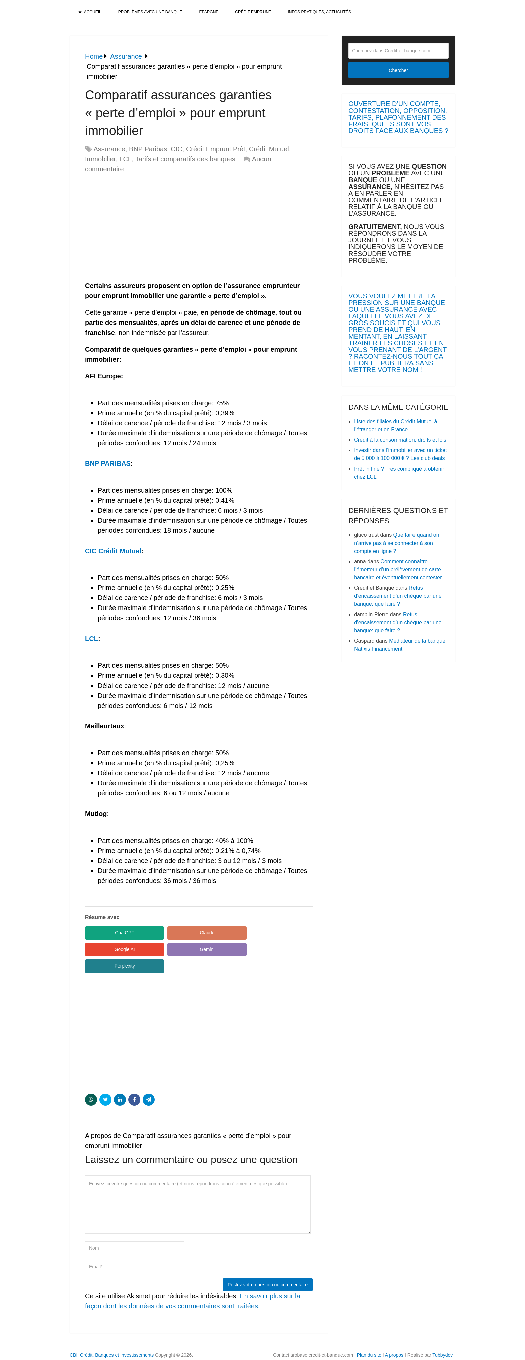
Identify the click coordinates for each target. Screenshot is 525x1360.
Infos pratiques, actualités (319, 12)
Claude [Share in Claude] (178, 932)
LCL (125, 159)
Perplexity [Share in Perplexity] (178, 949)
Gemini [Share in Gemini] (115, 949)
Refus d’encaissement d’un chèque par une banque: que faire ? (398, 596)
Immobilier (100, 159)
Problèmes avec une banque (150, 12)
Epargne (209, 12)
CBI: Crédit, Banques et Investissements (112, 1338)
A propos (394, 1338)
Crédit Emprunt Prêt (215, 149)
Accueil (89, 12)
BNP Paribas (148, 149)
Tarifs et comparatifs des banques (185, 159)
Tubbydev (442, 1338)
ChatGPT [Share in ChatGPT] (115, 932)
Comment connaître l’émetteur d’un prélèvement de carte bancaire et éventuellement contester (398, 569)
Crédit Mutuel (269, 149)
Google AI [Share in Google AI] (242, 932)
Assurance (109, 149)
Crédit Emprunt (253, 12)
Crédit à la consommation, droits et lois (400, 440)
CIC (176, 149)
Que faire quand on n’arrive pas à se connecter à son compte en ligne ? (396, 543)
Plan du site (369, 1338)
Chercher (398, 70)
